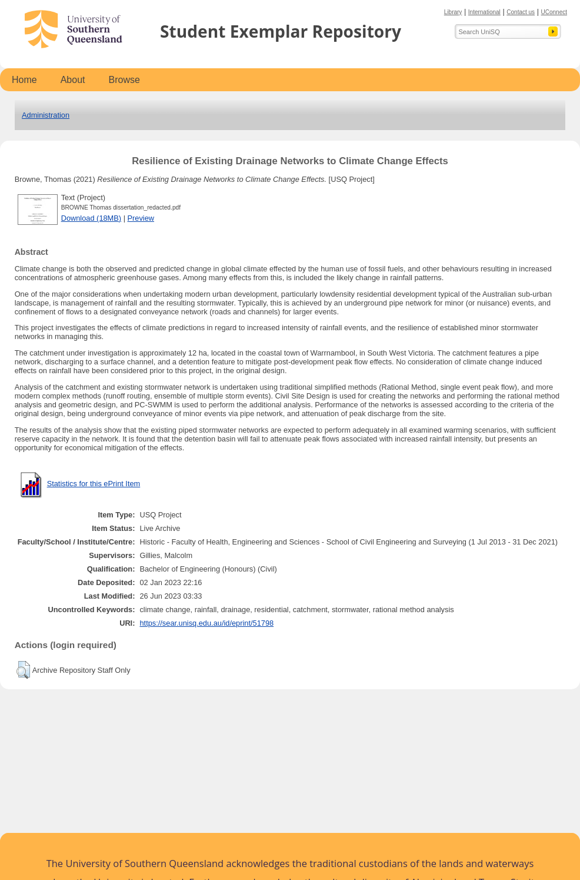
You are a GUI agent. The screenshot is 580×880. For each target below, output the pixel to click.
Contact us (520, 12)
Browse (124, 80)
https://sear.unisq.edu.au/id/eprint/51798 (206, 623)
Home (24, 80)
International (484, 12)
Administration (45, 115)
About (73, 80)
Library (453, 12)
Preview (141, 218)
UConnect (554, 12)
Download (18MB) (91, 218)
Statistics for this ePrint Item (94, 483)
